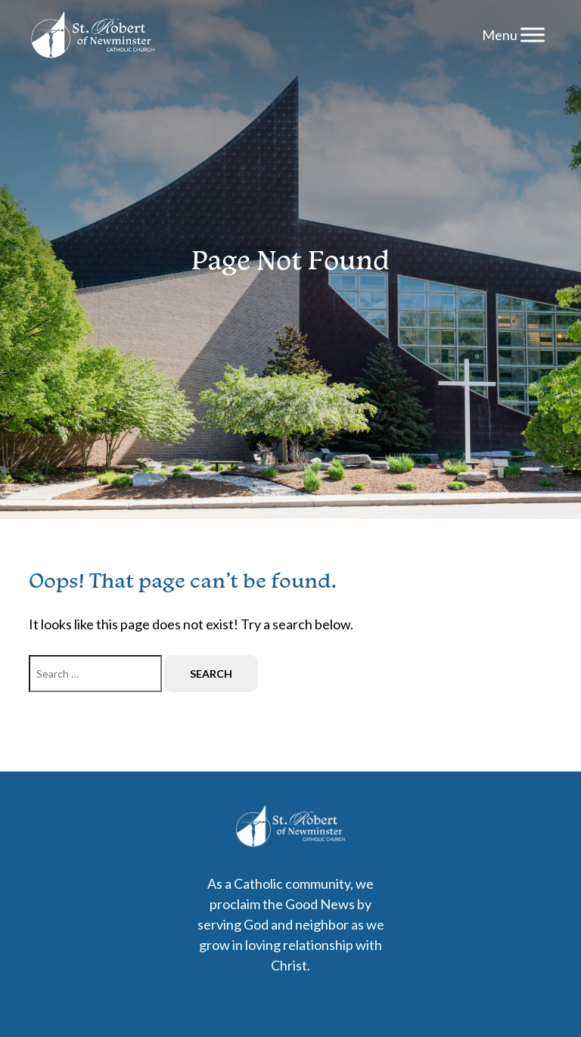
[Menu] (532, 34)
